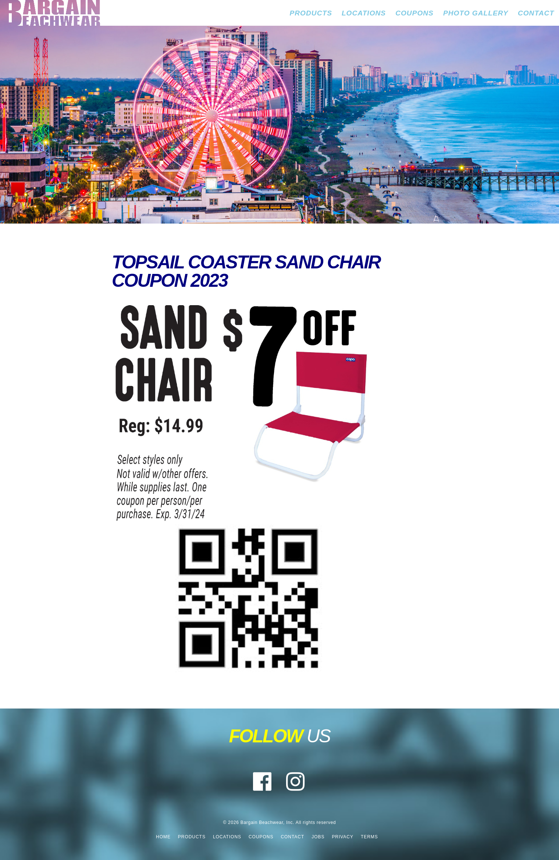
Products (311, 13)
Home (163, 836)
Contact (536, 13)
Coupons (414, 13)
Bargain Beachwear (50, 13)
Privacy (342, 836)
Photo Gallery (475, 13)
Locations (364, 13)
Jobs (317, 836)
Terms (369, 836)
